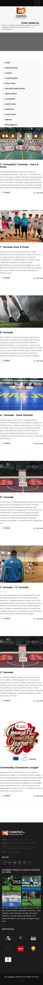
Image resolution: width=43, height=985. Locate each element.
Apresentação (11, 68)
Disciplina (9, 109)
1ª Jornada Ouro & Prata (14, 247)
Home (4, 25)
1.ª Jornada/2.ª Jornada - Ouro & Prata (19, 165)
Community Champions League (19, 25)
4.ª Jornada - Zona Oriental (16, 415)
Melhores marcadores (15, 88)
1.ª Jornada (6, 672)
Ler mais (6, 192)
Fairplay (8, 119)
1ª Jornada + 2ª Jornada (14, 587)
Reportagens (11, 94)
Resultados (10, 83)
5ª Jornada (6, 332)
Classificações (11, 78)
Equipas (8, 73)
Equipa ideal (10, 104)
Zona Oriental (7, 29)
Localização (10, 114)
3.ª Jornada (7, 497)
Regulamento (11, 125)
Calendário (10, 99)
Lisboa (35, 25)
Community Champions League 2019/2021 (16, 27)
